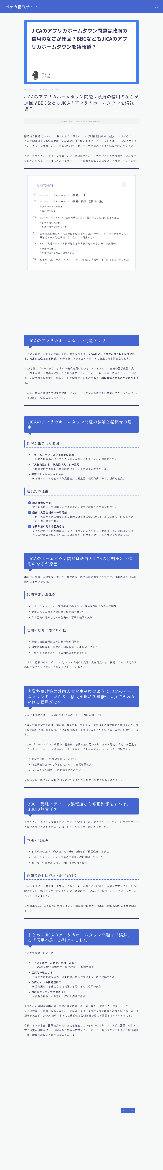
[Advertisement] (81, 304)
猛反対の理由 (53, 210)
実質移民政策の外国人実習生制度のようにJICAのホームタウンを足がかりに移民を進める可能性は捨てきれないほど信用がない (84, 237)
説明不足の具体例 (56, 223)
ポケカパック (47, 90)
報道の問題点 (53, 250)
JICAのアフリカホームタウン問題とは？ (67, 195)
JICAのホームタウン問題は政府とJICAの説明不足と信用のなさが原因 (84, 218)
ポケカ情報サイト (22, 6)
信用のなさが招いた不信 (59, 227)
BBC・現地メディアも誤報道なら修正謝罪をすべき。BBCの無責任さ (83, 245)
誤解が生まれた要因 (57, 206)
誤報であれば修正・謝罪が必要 (63, 254)
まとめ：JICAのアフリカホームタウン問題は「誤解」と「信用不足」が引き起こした (84, 263)
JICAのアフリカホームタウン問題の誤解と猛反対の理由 (76, 201)
